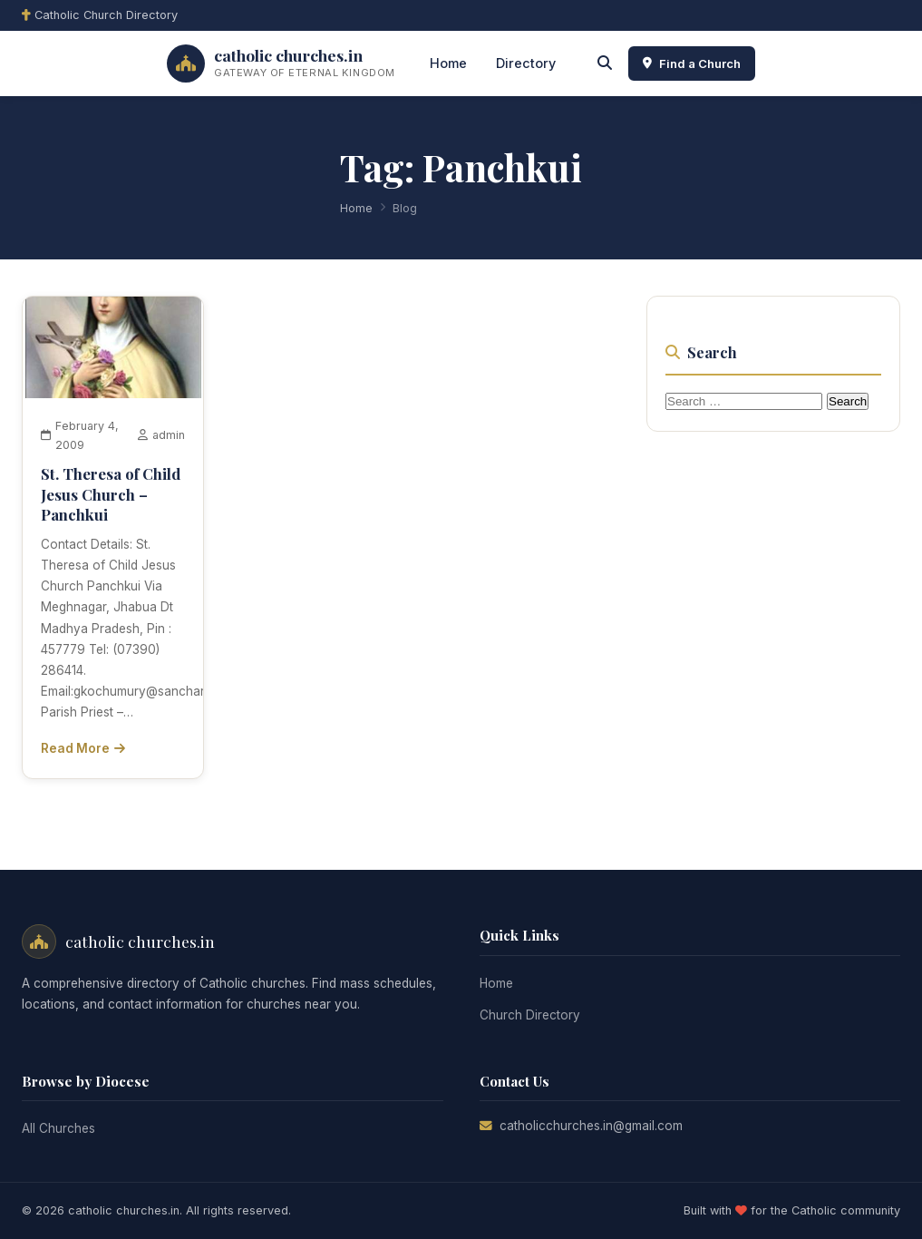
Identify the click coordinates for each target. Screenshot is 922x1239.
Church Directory (530, 1015)
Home (448, 63)
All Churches (58, 1128)
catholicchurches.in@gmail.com (591, 1125)
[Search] (604, 63)
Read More (83, 748)
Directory (526, 63)
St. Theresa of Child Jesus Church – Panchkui (110, 493)
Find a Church (692, 63)
